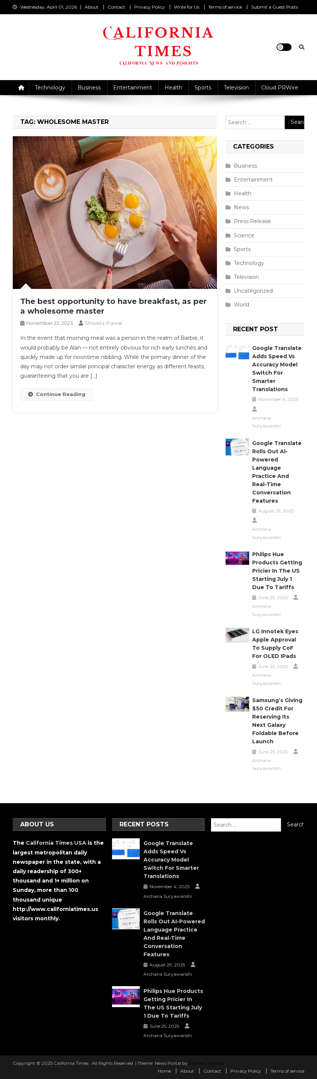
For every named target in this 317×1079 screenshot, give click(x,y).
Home (164, 1071)
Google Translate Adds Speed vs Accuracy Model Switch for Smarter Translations (277, 369)
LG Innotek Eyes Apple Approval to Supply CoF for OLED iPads (275, 643)
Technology (50, 87)
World (241, 304)
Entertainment (132, 87)
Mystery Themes (206, 1063)
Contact (116, 7)
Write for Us (186, 7)
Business (89, 87)
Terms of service (225, 7)
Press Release (252, 221)
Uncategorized (253, 290)
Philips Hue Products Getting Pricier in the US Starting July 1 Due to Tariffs (277, 571)
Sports (202, 87)
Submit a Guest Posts (274, 7)
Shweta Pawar (104, 323)
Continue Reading (56, 394)
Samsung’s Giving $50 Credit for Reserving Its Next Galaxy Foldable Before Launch (277, 721)
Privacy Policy (149, 7)
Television (236, 87)
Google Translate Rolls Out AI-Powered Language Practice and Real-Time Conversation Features (277, 472)
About (92, 7)
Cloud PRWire (279, 87)
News (241, 207)
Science (244, 235)
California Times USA (56, 842)
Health (173, 87)
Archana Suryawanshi (266, 422)
